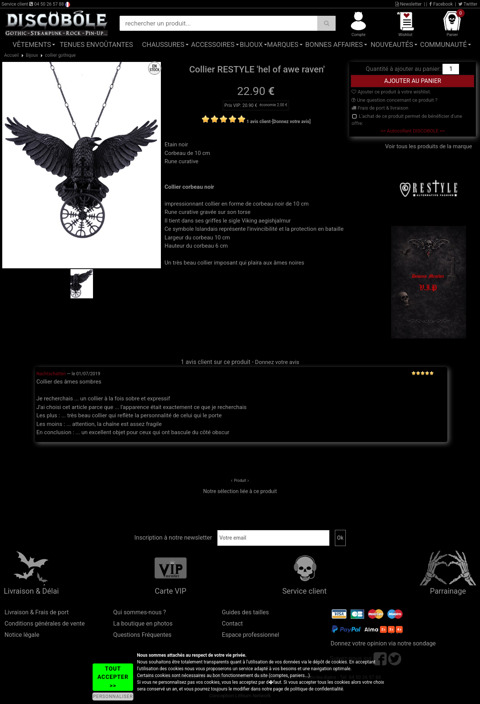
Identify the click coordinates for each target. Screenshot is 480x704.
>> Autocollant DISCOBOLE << (413, 131)
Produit (240, 480)
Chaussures (163, 44)
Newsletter (408, 4)
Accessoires (213, 44)
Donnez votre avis (277, 362)
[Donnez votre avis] (291, 121)
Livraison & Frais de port (36, 612)
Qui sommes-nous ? (139, 612)
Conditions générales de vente (44, 623)
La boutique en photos (142, 623)
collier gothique (60, 55)
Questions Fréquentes (142, 634)
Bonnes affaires (334, 44)
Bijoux (251, 44)
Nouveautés (391, 44)
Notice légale (21, 634)
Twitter (467, 4)
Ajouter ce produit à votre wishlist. (391, 92)
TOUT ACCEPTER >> (113, 677)
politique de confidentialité (316, 689)
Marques (282, 44)
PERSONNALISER (113, 696)
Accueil (11, 55)
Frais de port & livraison (379, 108)
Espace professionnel (250, 634)
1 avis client (258, 121)
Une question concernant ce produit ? (394, 100)
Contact (232, 623)
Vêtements (32, 44)
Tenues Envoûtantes (96, 44)
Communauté (443, 44)
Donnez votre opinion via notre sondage (383, 643)
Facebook (441, 4)
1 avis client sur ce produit (215, 362)
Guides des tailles (245, 612)
